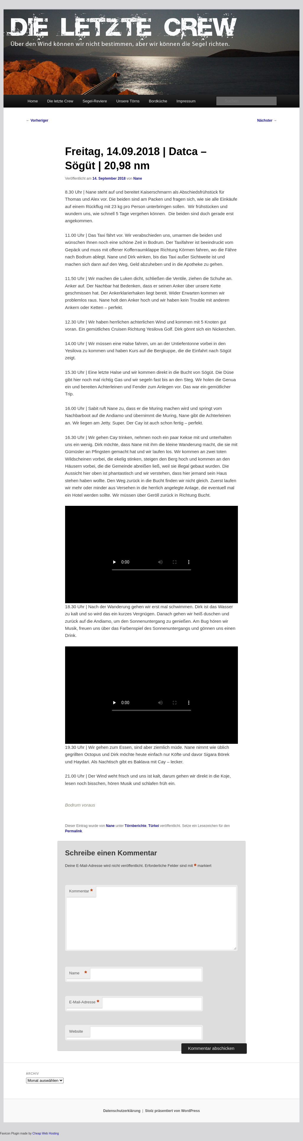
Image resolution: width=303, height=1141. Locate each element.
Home (33, 101)
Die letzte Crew (60, 101)
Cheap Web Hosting (46, 1133)
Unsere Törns (128, 101)
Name (78, 973)
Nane (137, 178)
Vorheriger (37, 120)
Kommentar (81, 891)
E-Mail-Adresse (84, 1002)
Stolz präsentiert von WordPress (172, 1111)
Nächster (267, 120)
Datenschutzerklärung (122, 1111)
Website (76, 1031)
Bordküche (158, 101)
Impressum (186, 101)
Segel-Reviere (95, 101)
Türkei (153, 826)
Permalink (73, 831)
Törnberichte (135, 826)
